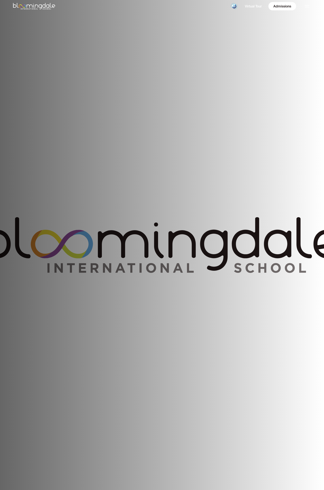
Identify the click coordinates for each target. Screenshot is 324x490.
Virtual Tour (253, 6)
